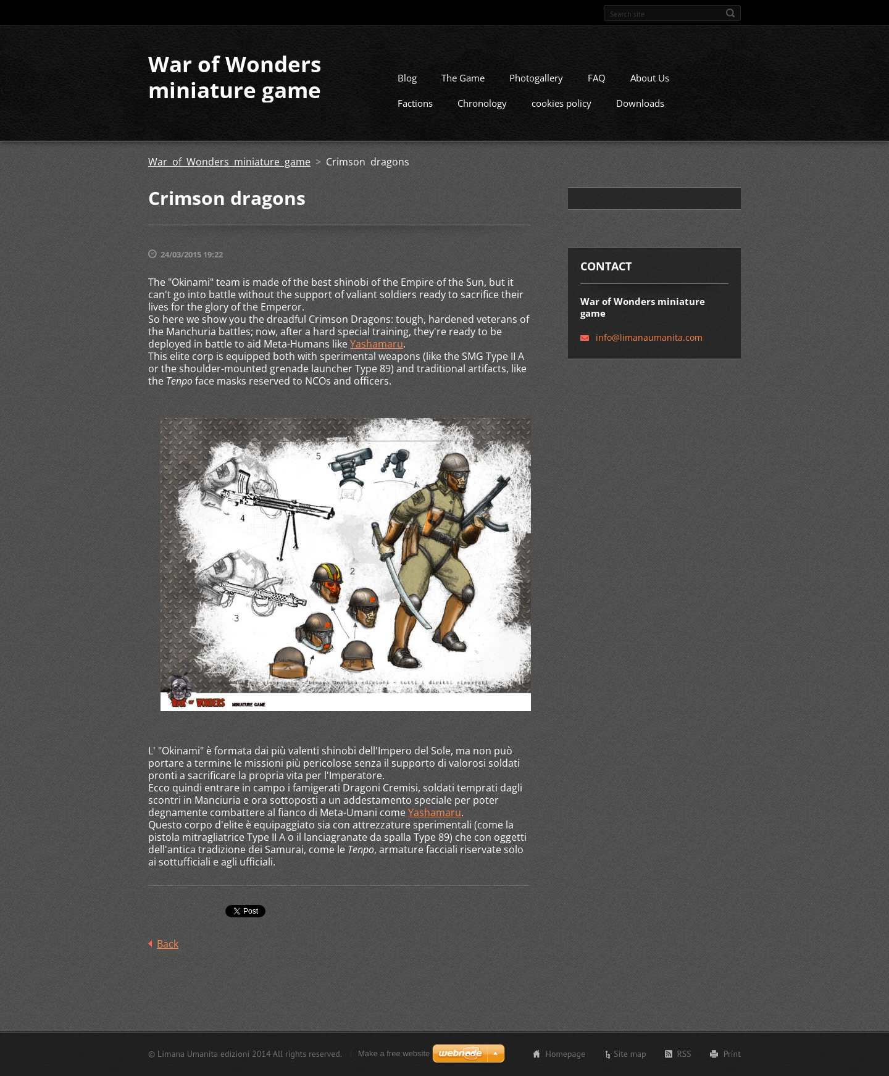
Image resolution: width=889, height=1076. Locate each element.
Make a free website (394, 1053)
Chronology (482, 103)
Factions (415, 103)
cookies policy (561, 103)
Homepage (565, 1053)
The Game (463, 78)
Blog (407, 78)
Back (167, 944)
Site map (630, 1053)
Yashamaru (376, 344)
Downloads (640, 103)
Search (730, 13)
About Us (649, 78)
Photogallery (536, 78)
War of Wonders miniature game (229, 162)
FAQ (597, 78)
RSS (684, 1053)
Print (732, 1053)
